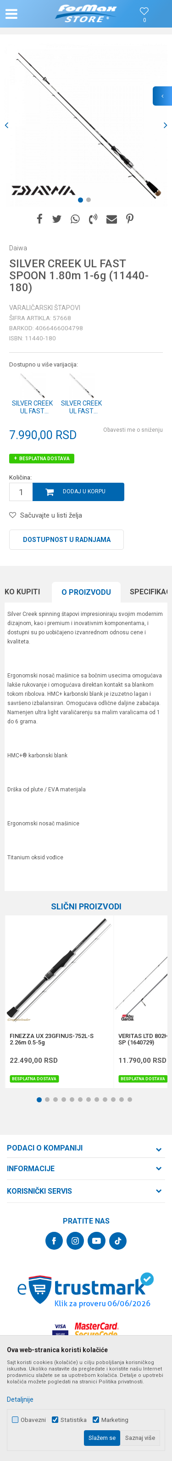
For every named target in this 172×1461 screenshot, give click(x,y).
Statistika (74, 1419)
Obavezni (33, 1419)
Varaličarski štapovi (44, 307)
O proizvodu (86, 592)
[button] (30, 14)
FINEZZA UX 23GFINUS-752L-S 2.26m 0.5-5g (52, 1039)
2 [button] (90, 201)
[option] (86, 125)
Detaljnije (20, 1399)
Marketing (114, 1419)
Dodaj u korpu (84, 491)
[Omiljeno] (144, 20)
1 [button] (82, 201)
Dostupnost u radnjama (67, 539)
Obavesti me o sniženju (133, 430)
